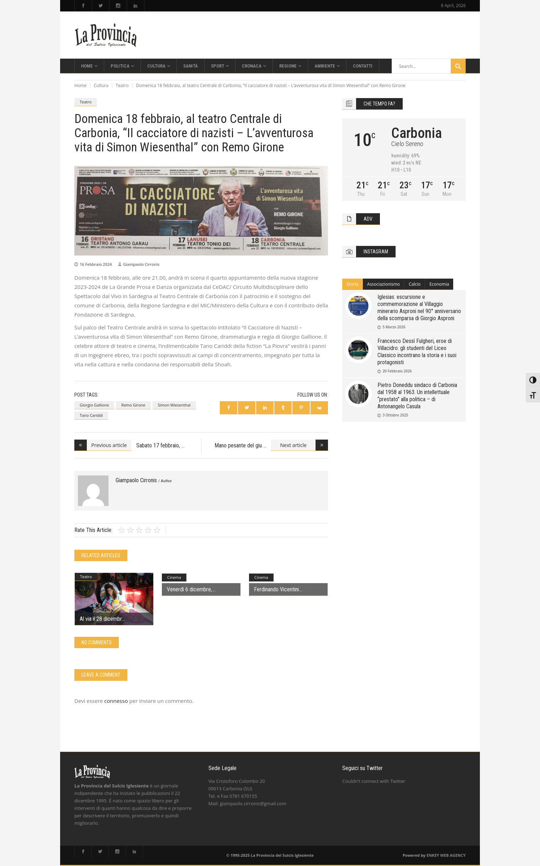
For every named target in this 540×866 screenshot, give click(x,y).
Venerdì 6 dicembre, (189, 589)
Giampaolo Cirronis (141, 264)
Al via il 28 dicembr (101, 618)
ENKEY (433, 855)
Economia (439, 284)
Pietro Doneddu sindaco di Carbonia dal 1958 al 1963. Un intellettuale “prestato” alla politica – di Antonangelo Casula (417, 396)
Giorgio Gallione (94, 405)
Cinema (174, 577)
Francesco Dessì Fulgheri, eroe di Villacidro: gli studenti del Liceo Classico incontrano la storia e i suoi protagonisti (416, 352)
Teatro (122, 85)
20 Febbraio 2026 (397, 371)
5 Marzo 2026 (393, 326)
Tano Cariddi (91, 415)
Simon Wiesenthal (174, 405)
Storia (352, 284)
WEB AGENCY (453, 855)
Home (80, 85)
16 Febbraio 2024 (96, 264)
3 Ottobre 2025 (395, 415)
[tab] (352, 284)
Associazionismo (383, 284)
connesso (116, 700)
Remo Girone (133, 405)
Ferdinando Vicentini (276, 589)
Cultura (101, 85)
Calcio (414, 284)
